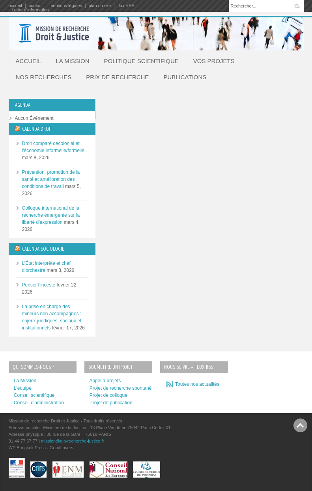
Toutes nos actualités (196, 384)
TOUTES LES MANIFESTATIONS (50, 133)
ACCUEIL (28, 61)
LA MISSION (73, 61)
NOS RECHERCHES (44, 77)
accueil (15, 6)
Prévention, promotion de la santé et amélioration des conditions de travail (51, 179)
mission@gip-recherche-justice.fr (72, 441)
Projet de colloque (108, 395)
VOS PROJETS (214, 61)
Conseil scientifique (34, 395)
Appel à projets (105, 380)
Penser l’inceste (39, 285)
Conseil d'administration (39, 402)
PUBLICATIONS (184, 77)
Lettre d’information (30, 10)
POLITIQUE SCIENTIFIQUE (141, 61)
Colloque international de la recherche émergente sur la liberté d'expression (51, 215)
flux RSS (126, 6)
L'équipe (23, 388)
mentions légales (65, 6)
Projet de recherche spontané (120, 388)
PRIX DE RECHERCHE (117, 77)
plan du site (100, 6)
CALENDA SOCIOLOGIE (43, 249)
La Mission (25, 380)
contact (36, 6)
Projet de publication (111, 402)
